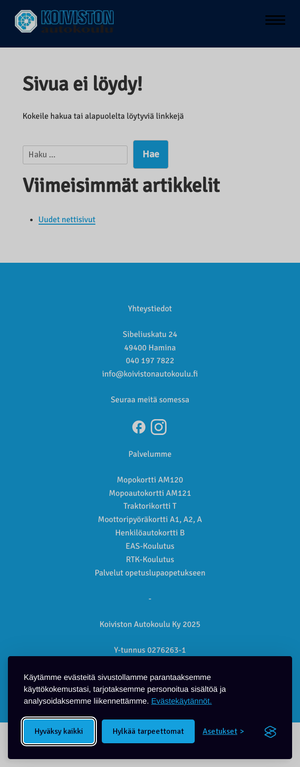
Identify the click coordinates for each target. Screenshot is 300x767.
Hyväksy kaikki (59, 731)
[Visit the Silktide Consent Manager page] (270, 731)
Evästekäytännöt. (181, 701)
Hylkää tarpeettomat (148, 731)
